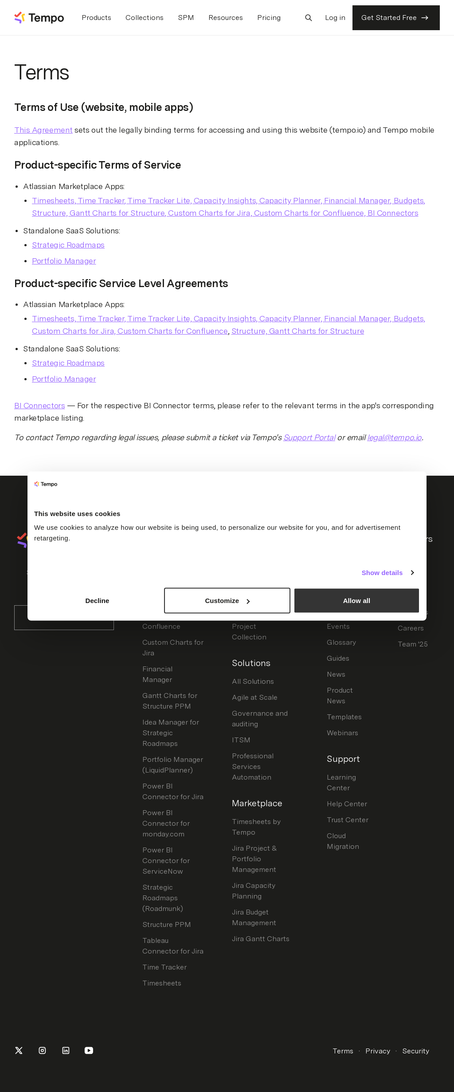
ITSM (241, 740)
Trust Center (347, 820)
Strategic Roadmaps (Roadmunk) (162, 898)
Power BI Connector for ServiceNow (166, 860)
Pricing (269, 17)
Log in (335, 17)
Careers (411, 628)
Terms (343, 1051)
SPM (186, 17)
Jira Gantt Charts (261, 938)
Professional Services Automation (253, 766)
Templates (344, 717)
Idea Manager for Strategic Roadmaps (170, 733)
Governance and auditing (260, 718)
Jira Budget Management (254, 917)
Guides (338, 658)
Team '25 (413, 644)
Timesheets (161, 983)
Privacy (377, 1051)
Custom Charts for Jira (173, 647)
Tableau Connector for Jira (173, 945)
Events (338, 626)
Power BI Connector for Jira (173, 791)
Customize (227, 600)
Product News (340, 695)
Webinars (342, 733)
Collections (144, 17)
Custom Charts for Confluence (173, 621)
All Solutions (253, 681)
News (336, 674)
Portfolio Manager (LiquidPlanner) (172, 764)
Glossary (341, 642)
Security (415, 1051)
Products (96, 17)
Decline (97, 600)
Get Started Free (396, 17)
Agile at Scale (255, 697)
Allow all (357, 600)
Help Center (347, 804)
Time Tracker (164, 967)
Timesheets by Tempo (256, 826)
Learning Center (341, 782)
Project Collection (249, 631)
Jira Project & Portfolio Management (254, 859)
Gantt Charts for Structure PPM (169, 700)
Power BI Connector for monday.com (166, 823)
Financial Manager (157, 674)
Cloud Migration (343, 841)
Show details (382, 572)
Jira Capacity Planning (253, 890)
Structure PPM (166, 924)
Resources (225, 17)
